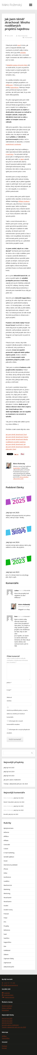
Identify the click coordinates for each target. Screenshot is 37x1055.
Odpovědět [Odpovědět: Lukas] (27, 590)
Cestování (7, 844)
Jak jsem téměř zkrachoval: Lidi (15, 444)
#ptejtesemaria (8, 828)
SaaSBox (6, 938)
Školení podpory (7, 1006)
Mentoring (7, 893)
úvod (19, 45)
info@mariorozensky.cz (10, 985)
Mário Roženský (12, 5)
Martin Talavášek (9, 802)
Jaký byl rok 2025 (12, 512)
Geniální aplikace (9, 857)
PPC (5, 922)
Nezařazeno (7, 901)
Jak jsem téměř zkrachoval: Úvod (16, 434)
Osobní (6, 905)
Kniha (5, 873)
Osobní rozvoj (8, 910)
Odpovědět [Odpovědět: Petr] (27, 616)
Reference (7, 930)
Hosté (5, 861)
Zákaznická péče (9, 967)
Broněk (6, 814)
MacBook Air (8, 885)
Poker (5, 918)
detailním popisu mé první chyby (17, 65)
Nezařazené (7, 897)
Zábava (6, 954)
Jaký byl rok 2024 (12, 542)
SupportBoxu (14, 87)
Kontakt (4, 1048)
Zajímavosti (7, 963)
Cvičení (6, 849)
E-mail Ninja (9, 154)
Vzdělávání (7, 950)
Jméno (9, 682)
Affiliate (6, 840)
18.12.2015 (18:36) (24, 606)
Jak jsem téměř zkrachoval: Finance (17, 437)
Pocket (16, 454)
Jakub (22, 159)
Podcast (6, 914)
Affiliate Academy (23, 201)
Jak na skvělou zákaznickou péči (20, 478)
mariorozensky (9, 997)
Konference (7, 877)
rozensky (7, 993)
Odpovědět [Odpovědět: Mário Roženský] (27, 604)
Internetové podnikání (10, 865)
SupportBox (16, 468)
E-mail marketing (9, 853)
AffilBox (6, 836)
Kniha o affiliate (7, 1008)
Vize (5, 946)
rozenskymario (8, 995)
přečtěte (23, 52)
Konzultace (5, 1010)
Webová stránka (9, 699)
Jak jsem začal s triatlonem (12, 780)
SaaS (5, 934)
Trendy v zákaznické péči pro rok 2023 (16, 784)
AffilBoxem (9, 85)
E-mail (9, 690)
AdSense (6, 832)
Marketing (7, 889)
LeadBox (6, 881)
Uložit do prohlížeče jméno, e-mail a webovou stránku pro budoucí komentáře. (17, 713)
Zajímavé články (9, 958)
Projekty (6, 926)
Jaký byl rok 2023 (12, 572)
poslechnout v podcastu (13, 144)
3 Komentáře (27, 37)
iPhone (6, 869)
